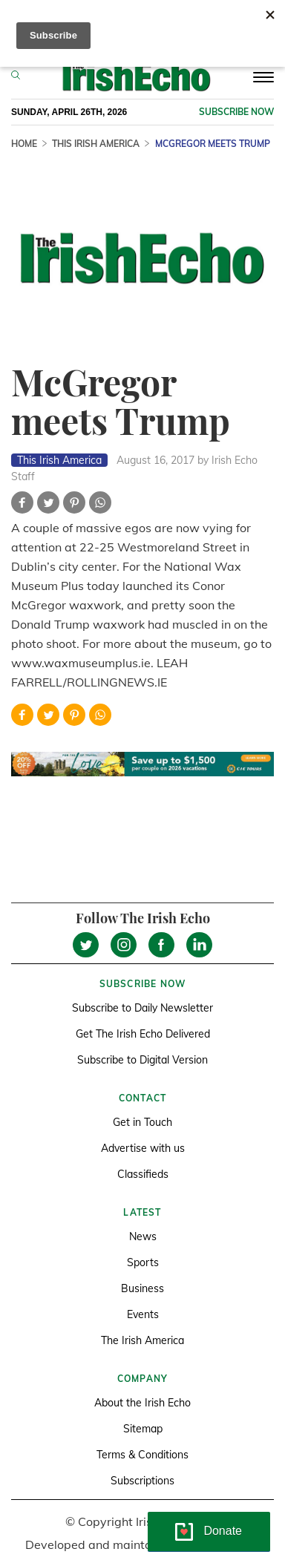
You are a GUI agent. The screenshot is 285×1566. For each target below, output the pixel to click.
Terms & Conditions (142, 1454)
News (143, 1236)
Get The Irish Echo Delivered (143, 1034)
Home (24, 143)
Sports (143, 1262)
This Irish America (96, 143)
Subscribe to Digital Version (142, 1060)
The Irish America (142, 1340)
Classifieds (142, 1174)
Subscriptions (142, 1480)
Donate (222, 1530)
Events (143, 1314)
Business (142, 1288)
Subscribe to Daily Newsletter (142, 1008)
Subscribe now (236, 111)
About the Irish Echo (142, 1402)
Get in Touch (142, 1122)
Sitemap (143, 1428)
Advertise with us (143, 1148)
